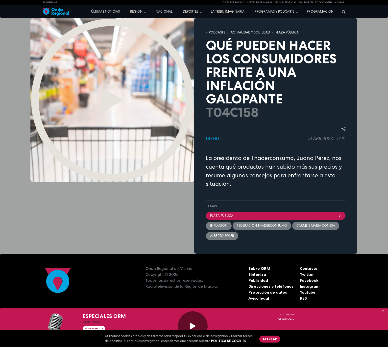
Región (136, 11)
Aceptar (270, 339)
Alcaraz (339, 2)
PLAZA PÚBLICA (287, 32)
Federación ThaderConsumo (262, 225)
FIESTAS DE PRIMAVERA (259, 2)
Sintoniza (257, 274)
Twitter (307, 274)
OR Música (286, 319)
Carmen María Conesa (315, 225)
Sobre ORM (259, 268)
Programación (320, 11)
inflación (218, 225)
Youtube (307, 292)
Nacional (164, 11)
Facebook (309, 280)
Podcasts (217, 32)
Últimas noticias (105, 11)
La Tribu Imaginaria (227, 11)
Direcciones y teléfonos (270, 286)
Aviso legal (258, 298)
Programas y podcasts (274, 11)
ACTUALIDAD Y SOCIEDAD (250, 32)
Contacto (308, 268)
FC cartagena (323, 2)
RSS (303, 298)
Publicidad (258, 280)
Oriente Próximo (233, 2)
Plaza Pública (275, 216)
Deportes (190, 11)
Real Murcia (305, 2)
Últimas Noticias (285, 2)
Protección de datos (267, 292)
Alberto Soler (222, 236)
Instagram (309, 286)
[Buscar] (342, 12)
